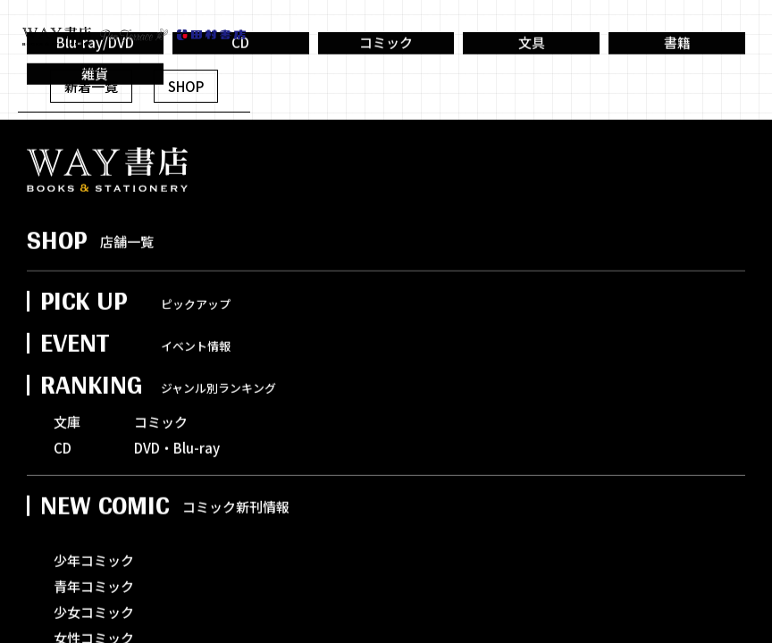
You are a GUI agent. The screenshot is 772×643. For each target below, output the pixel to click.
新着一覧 (91, 86)
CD (62, 469)
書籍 (677, 58)
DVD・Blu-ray (177, 469)
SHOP (186, 86)
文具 (532, 58)
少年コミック (94, 581)
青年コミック (94, 607)
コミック (386, 58)
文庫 (67, 443)
